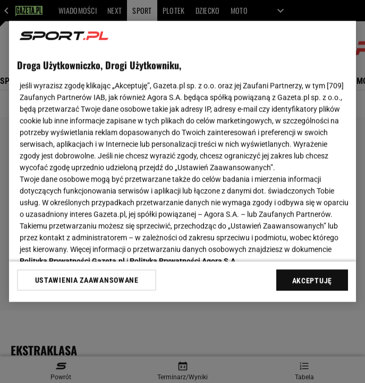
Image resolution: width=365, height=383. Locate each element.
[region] (182, 161)
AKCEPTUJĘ (312, 280)
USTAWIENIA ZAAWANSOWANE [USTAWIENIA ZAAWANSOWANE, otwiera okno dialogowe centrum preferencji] (87, 280)
